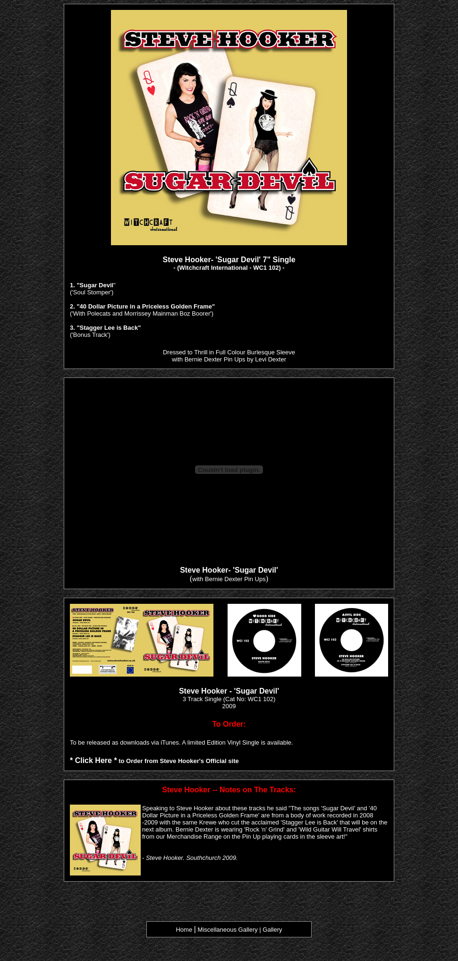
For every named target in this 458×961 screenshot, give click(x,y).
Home (184, 929)
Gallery (272, 929)
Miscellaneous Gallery (228, 929)
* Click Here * (93, 760)
